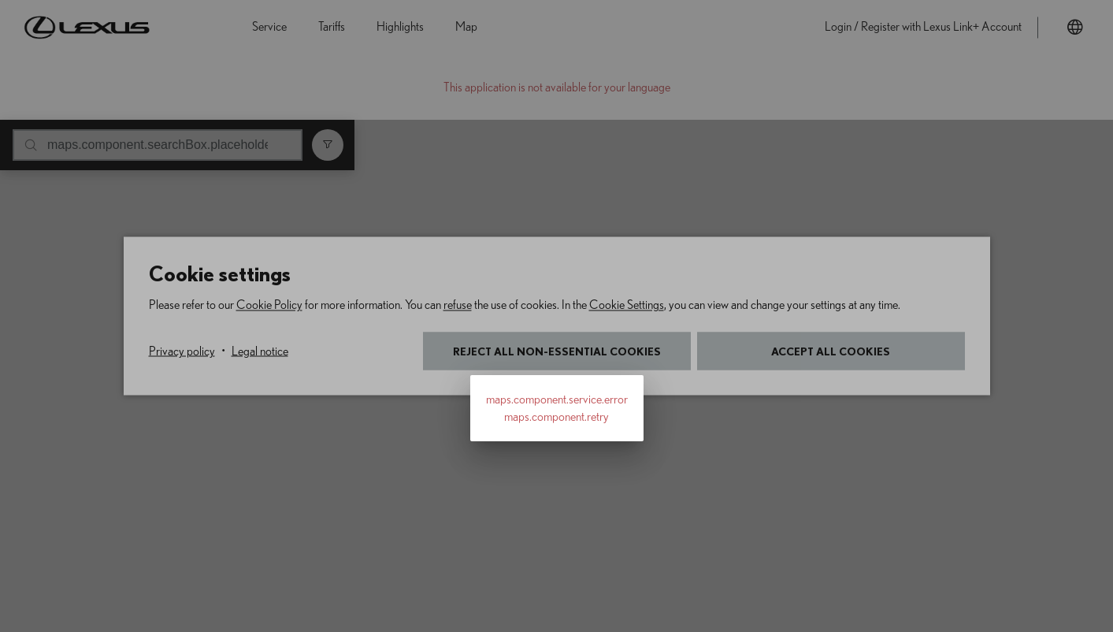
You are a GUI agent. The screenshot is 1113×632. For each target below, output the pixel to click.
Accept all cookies (830, 351)
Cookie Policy (269, 305)
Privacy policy (182, 351)
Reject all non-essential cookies (557, 351)
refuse (457, 305)
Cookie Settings (626, 305)
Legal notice (260, 351)
